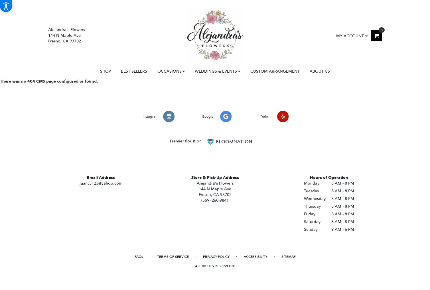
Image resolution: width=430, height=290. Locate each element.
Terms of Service (173, 256)
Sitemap (288, 256)
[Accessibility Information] (6, 6)
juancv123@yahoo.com (101, 183)
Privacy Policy (216, 256)
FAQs (139, 256)
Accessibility (255, 256)
